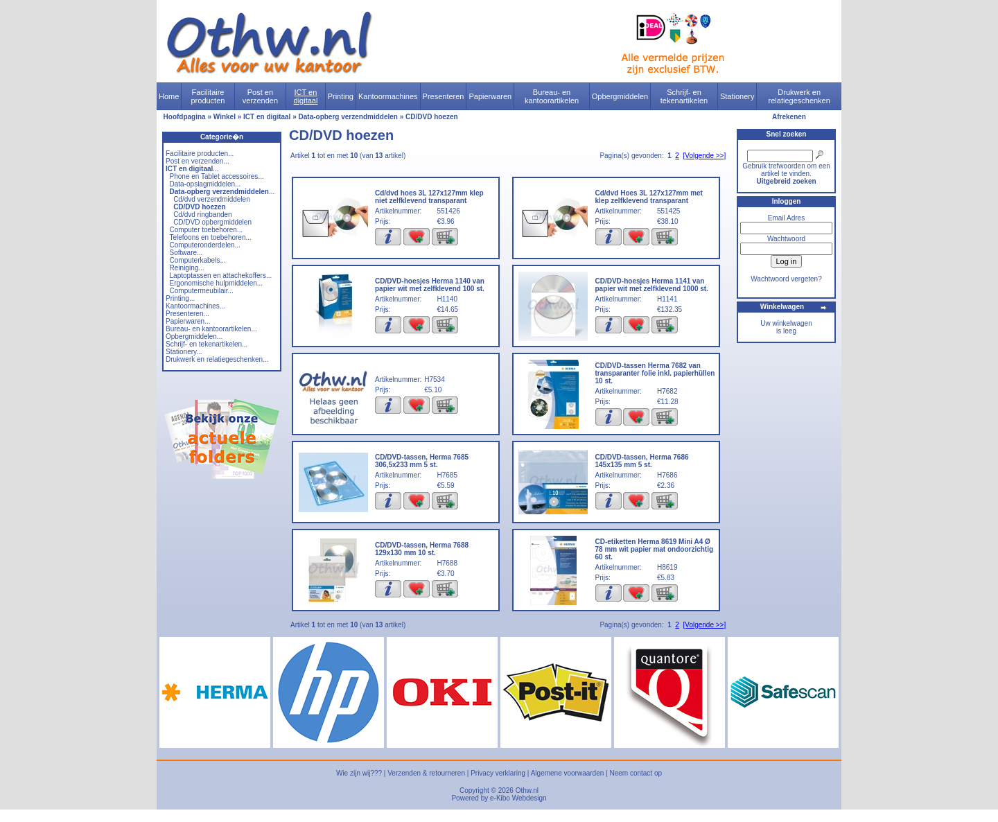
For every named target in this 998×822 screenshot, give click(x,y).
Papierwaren (490, 96)
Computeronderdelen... (205, 245)
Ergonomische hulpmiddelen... (216, 283)
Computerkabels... (198, 260)
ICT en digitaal (306, 96)
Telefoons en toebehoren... (210, 237)
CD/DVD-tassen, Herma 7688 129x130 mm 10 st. (422, 549)
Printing (340, 96)
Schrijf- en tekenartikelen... (206, 344)
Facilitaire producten (208, 96)
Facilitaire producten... (200, 153)
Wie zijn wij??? (359, 773)
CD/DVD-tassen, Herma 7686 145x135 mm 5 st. (642, 461)
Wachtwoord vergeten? (786, 279)
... (192, 169)
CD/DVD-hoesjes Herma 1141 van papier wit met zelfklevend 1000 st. (651, 284)
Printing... (180, 298)
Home (169, 96)
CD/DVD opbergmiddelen (212, 222)
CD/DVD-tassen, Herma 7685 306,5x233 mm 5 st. (422, 461)
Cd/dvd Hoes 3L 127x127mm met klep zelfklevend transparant (649, 196)
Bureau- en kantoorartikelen (552, 96)
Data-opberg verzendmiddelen (348, 117)
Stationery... (184, 352)
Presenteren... (187, 313)
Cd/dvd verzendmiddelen (211, 199)
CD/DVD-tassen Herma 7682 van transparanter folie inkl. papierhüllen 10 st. (655, 373)
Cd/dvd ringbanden (202, 214)
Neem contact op (635, 773)
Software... (186, 252)
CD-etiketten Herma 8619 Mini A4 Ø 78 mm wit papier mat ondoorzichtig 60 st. (654, 549)
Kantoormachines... (195, 306)
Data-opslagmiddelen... (205, 184)
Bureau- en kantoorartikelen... (211, 329)
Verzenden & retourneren (426, 773)
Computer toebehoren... (206, 230)
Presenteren (443, 96)
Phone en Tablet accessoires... (217, 176)
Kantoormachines (388, 96)
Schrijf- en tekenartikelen (684, 96)
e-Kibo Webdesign (518, 798)
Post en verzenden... (197, 161)
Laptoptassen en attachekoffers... (221, 275)
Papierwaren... (188, 321)
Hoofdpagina (185, 117)
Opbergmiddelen (620, 96)
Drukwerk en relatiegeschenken (799, 96)
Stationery (737, 96)
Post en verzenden (260, 96)
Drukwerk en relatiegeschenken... (217, 359)
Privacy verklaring (498, 773)
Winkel (224, 117)
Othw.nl (527, 790)
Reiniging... (187, 268)
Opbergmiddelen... (194, 336)
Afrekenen (789, 117)
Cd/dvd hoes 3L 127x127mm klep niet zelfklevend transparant (429, 196)
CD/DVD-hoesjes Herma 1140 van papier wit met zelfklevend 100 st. (429, 284)
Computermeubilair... (202, 291)
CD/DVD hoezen (431, 117)
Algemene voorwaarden (567, 773)
